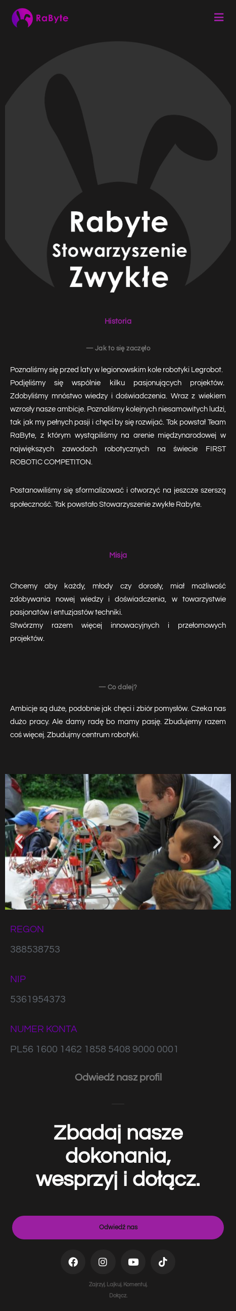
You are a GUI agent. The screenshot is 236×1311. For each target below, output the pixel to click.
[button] (19, 842)
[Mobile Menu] (219, 18)
